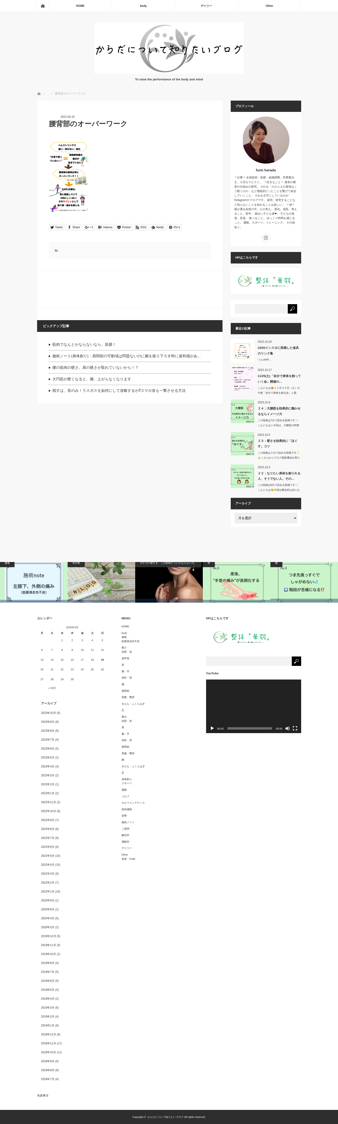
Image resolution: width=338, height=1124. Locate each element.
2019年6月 (47, 981)
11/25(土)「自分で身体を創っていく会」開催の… (279, 378)
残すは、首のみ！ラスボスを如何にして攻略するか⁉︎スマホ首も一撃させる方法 (119, 391)
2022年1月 (47, 891)
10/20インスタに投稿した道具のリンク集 (278, 350)
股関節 (125, 690)
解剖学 (125, 835)
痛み (124, 716)
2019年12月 (48, 936)
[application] (253, 706)
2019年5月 (47, 989)
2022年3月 (47, 873)
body (143, 6)
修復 (124, 637)
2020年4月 (47, 918)
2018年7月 (47, 1079)
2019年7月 (47, 972)
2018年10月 (48, 1052)
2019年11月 (48, 945)
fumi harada (266, 170)
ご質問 (125, 828)
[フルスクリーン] (295, 728)
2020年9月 (47, 900)
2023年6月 (47, 748)
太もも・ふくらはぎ (133, 703)
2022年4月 (47, 864)
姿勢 (124, 815)
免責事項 (42, 1095)
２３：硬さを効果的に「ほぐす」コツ (277, 443)
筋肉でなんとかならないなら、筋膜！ (84, 344)
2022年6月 (47, 847)
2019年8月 (47, 963)
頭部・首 (127, 651)
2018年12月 (48, 1034)
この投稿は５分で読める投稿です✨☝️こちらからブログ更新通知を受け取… (279, 457)
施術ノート (128, 822)
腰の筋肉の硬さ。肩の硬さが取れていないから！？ (95, 367)
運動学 (125, 841)
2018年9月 (47, 1061)
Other (269, 6)
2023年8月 (47, 730)
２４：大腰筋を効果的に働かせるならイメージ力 (279, 411)
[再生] (212, 728)
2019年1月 (47, 1025)
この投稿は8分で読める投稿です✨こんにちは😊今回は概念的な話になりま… (279, 489)
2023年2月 (47, 784)
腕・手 (125, 671)
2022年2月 (47, 882)
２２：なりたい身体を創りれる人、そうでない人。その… (279, 476)
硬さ (124, 647)
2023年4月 (47, 766)
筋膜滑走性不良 (131, 641)
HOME (80, 6)
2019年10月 (48, 954)
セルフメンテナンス (133, 802)
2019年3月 (47, 1007)
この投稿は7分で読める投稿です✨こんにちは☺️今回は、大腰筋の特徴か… (278, 425)
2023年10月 (48, 713)
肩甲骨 (125, 658)
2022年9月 (47, 820)
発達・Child (128, 858)
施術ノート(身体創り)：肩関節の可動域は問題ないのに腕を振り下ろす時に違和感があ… (126, 356)
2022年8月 (47, 829)
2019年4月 (47, 998)
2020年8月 (47, 909)
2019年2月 (47, 1016)
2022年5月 (47, 855)
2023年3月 (47, 775)
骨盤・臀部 (128, 697)
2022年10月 (48, 811)
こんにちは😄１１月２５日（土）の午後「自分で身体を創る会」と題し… (279, 392)
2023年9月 (47, 721)
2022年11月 (48, 802)
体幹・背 (127, 677)
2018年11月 (48, 1043)
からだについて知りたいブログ (165, 1117)
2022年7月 (47, 838)
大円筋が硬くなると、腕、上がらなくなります (91, 379)
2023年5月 (47, 757)
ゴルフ (125, 796)
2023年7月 (47, 739)
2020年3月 (47, 927)
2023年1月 (47, 793)
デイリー (206, 6)
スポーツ (127, 783)
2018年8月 (47, 1070)
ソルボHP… (265, 359)
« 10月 (52, 688)
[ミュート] (287, 728)
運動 (124, 789)
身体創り (127, 779)
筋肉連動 (127, 809)
